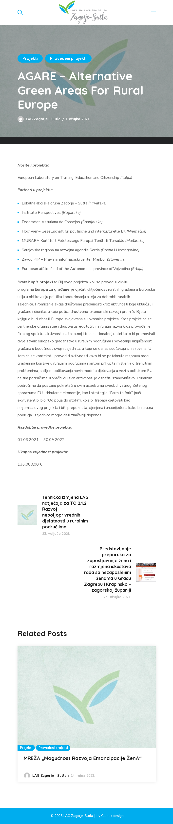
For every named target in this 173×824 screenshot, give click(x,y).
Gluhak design (112, 815)
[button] (20, 12)
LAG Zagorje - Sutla (43, 119)
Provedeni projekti (68, 58)
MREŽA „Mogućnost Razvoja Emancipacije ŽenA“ (83, 758)
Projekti (30, 58)
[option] (86, 714)
